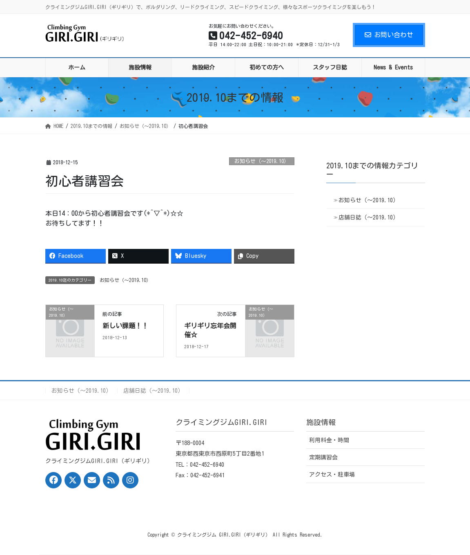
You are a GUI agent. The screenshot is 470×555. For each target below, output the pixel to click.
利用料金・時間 (329, 440)
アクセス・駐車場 (332, 474)
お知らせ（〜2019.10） (261, 161)
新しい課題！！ (125, 325)
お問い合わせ (389, 34)
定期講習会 (323, 457)
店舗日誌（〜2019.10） (369, 217)
